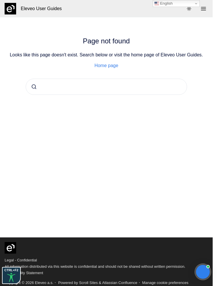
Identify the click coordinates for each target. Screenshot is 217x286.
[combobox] (106, 87)
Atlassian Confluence (119, 283)
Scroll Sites (88, 283)
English (163, 3)
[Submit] (34, 86)
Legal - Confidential (21, 260)
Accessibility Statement (24, 273)
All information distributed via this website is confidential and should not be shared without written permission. (95, 266)
